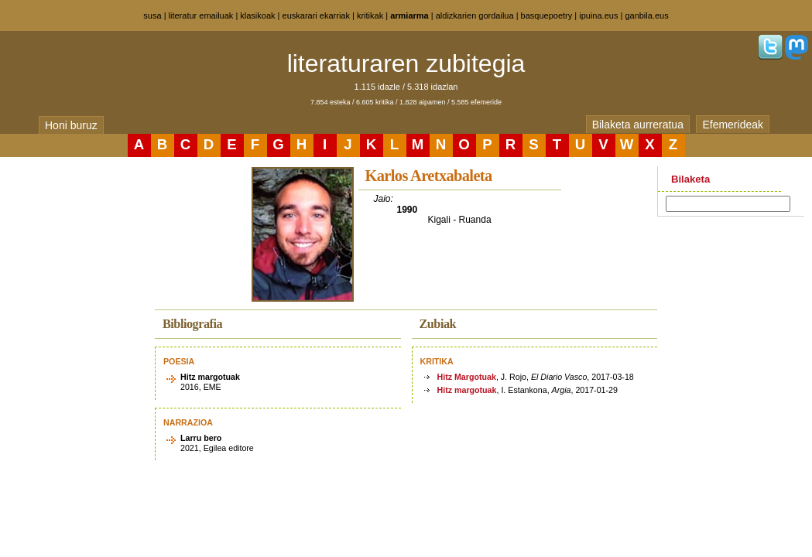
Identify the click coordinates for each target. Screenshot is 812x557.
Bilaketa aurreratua (638, 124)
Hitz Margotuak (466, 376)
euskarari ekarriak (316, 15)
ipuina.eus (598, 15)
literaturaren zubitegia (406, 63)
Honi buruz (71, 125)
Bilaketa (690, 179)
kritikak (370, 15)
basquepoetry (547, 15)
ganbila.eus (646, 15)
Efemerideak (732, 124)
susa (152, 15)
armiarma (409, 15)
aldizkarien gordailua (475, 15)
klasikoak (257, 15)
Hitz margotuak (467, 390)
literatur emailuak (201, 15)
